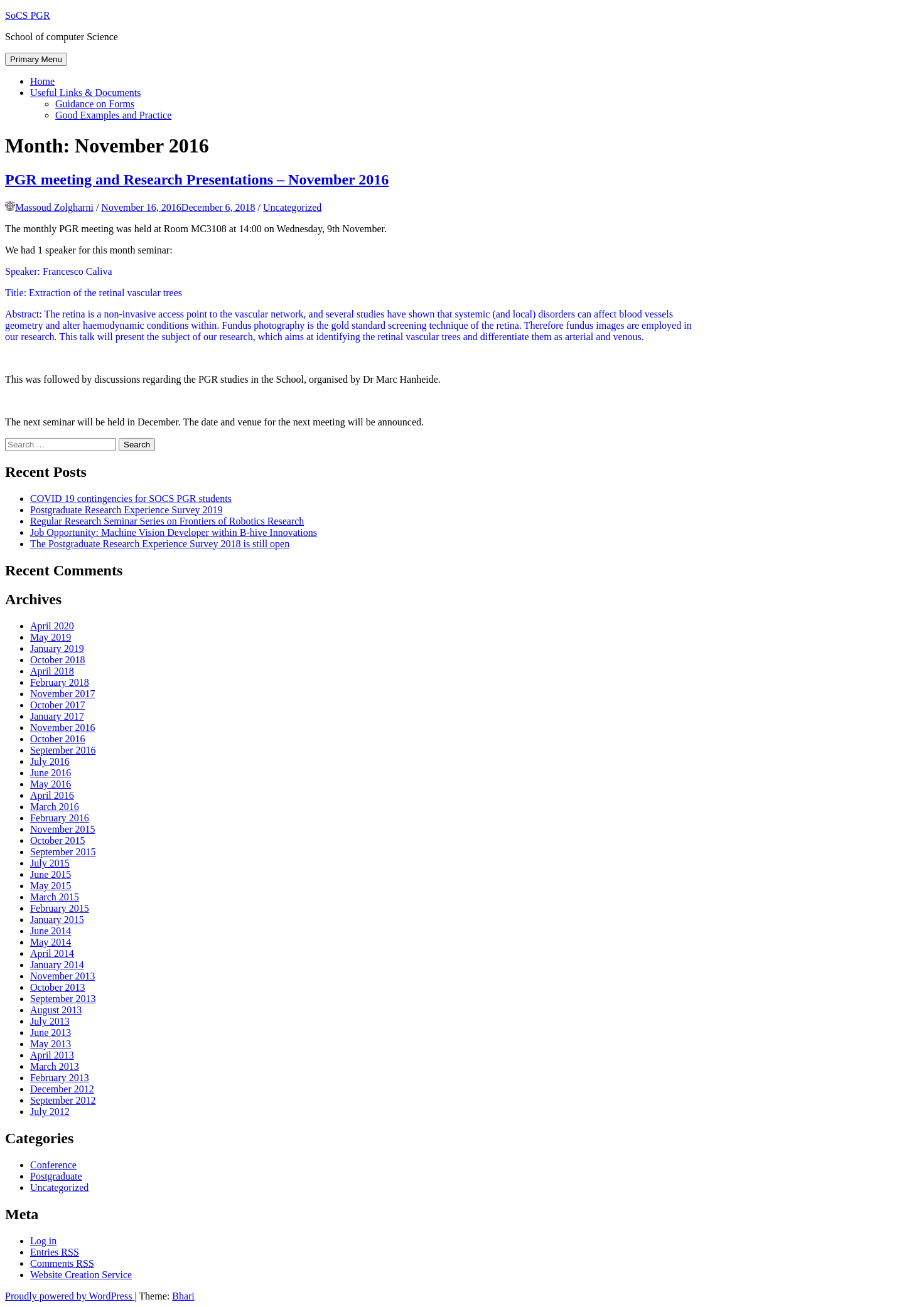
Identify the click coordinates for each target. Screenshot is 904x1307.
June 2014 (50, 931)
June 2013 (50, 1032)
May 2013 (50, 1043)
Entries (54, 1252)
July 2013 (50, 1021)
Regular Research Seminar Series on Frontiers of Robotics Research (167, 521)
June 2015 (50, 874)
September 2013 (62, 998)
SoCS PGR (27, 15)
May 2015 (50, 885)
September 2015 (62, 851)
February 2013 (59, 1077)
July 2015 (50, 863)
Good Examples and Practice (113, 115)
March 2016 (54, 806)
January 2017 (57, 716)
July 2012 (50, 1111)
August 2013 (56, 1010)
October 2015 (57, 840)
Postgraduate (56, 1176)
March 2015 (54, 897)
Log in (43, 1240)
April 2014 (52, 953)
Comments (62, 1263)
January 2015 (57, 919)
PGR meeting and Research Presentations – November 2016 (197, 179)
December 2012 (62, 1089)
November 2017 (62, 693)
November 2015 (62, 829)
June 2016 (50, 772)
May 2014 (50, 942)
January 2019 (57, 648)
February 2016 (59, 818)
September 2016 (62, 750)
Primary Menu (36, 59)
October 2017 (57, 705)
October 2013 (57, 987)
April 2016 (52, 795)
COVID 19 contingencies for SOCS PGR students (131, 498)
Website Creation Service (81, 1274)
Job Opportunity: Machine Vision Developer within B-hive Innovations (173, 532)
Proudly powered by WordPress (69, 1296)
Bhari (183, 1296)
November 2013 (62, 976)
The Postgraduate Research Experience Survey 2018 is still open (159, 543)
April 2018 (52, 671)
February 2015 (59, 908)
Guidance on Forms (94, 104)
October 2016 (57, 739)
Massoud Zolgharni (54, 207)
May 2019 (50, 637)
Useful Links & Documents (85, 92)
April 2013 (52, 1055)
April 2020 (52, 626)
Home (42, 81)
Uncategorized (292, 207)
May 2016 (50, 784)
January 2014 (57, 964)
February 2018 (59, 682)
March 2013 (54, 1066)
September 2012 (62, 1100)
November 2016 (62, 727)
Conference (53, 1165)
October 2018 (57, 659)
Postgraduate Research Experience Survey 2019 (126, 509)
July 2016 (50, 761)
